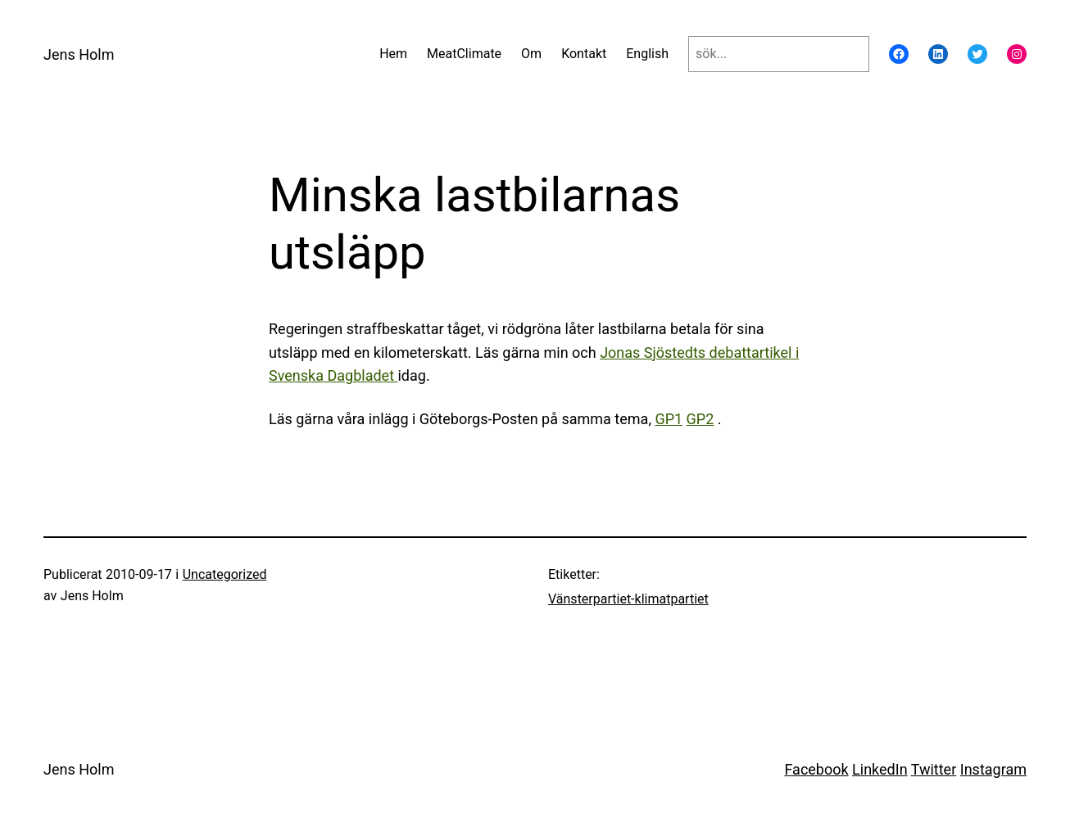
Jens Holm (78, 54)
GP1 (668, 418)
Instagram (993, 769)
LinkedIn (880, 769)
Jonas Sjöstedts (652, 352)
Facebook (816, 769)
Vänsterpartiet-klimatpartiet (628, 599)
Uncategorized (225, 574)
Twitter (934, 769)
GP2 (700, 418)
